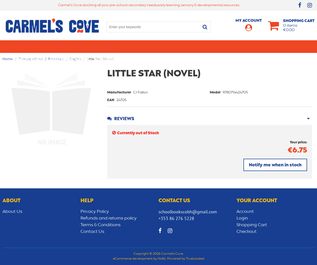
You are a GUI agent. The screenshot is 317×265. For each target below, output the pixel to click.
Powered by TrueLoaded (185, 258)
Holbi (162, 258)
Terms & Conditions (100, 224)
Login (242, 218)
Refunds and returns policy (108, 218)
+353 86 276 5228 (176, 218)
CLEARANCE (294, 46)
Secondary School (70, 46)
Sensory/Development (255, 46)
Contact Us (92, 231)
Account (245, 211)
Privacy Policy (94, 211)
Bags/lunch (178, 46)
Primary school (28, 46)
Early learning (211, 46)
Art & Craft (149, 46)
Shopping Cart (252, 224)
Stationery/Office (113, 46)
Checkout (247, 231)
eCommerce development (133, 258)
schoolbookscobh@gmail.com (187, 212)
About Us (12, 211)
